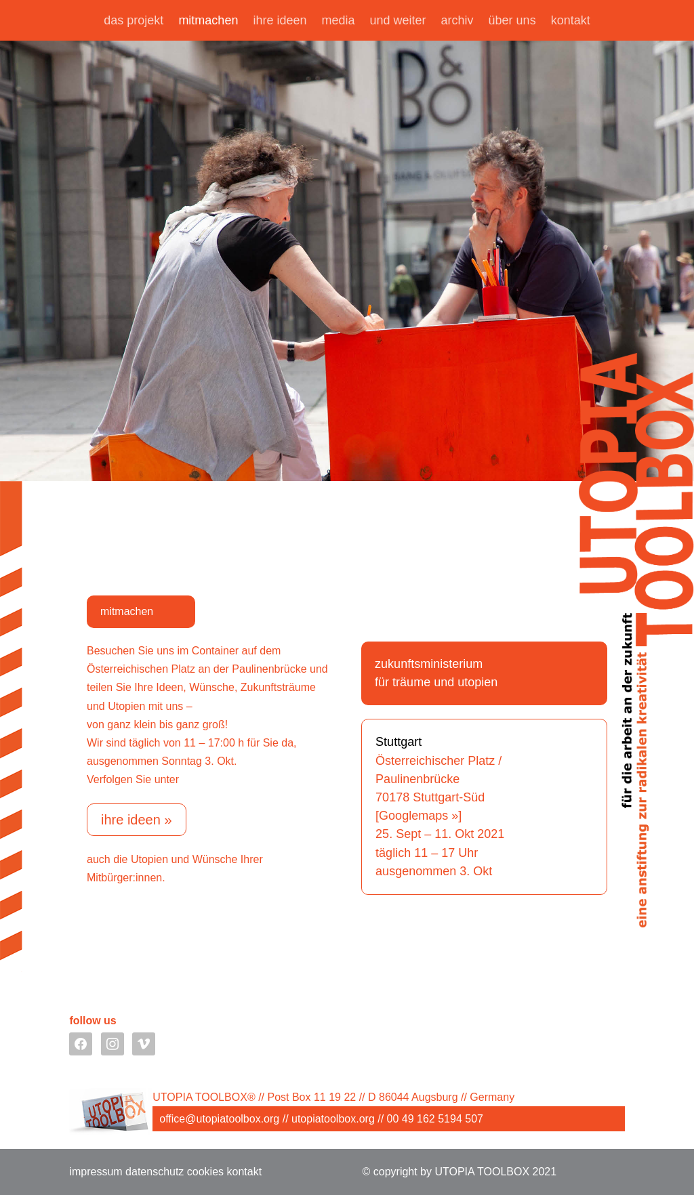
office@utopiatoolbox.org (219, 1119)
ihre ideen (279, 21)
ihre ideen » (136, 819)
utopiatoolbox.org (333, 1119)
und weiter (398, 21)
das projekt (133, 21)
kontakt (570, 21)
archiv (457, 21)
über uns (512, 21)
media (337, 21)
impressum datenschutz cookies (146, 1171)
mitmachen (208, 21)
